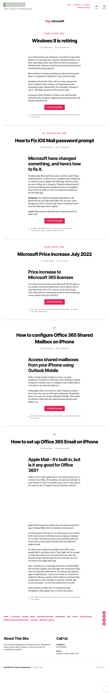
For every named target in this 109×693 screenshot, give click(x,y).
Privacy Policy (90, 637)
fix (52, 235)
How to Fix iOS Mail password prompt (54, 144)
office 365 (34, 325)
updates (64, 115)
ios (55, 235)
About (79, 637)
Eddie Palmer (47, 48)
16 (31, 235)
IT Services (77, 5)
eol (49, 115)
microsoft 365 (53, 323)
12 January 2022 (63, 362)
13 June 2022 (63, 275)
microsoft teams (64, 323)
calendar (49, 430)
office (43, 237)
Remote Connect (84, 7)
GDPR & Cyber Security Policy (17, 640)
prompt (61, 237)
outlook (48, 237)
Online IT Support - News (54, 33)
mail (58, 235)
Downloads (63, 637)
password (55, 237)
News (34, 637)
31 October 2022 (64, 154)
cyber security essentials (39, 115)
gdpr (52, 115)
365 (32, 323)
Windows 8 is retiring (54, 40)
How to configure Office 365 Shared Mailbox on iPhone (54, 352)
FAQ (43, 133)
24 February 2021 (64, 469)
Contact (87, 5)
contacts (56, 430)
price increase (43, 325)
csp (35, 323)
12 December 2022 (63, 48)
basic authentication (44, 235)
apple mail (42, 430)
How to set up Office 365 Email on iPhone (54, 459)
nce (72, 323)
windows (71, 115)
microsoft (58, 115)
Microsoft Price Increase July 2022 (54, 264)
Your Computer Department (21, 688)
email (39, 323)
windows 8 (35, 117)
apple (35, 235)
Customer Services (47, 637)
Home (69, 5)
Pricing (26, 637)
